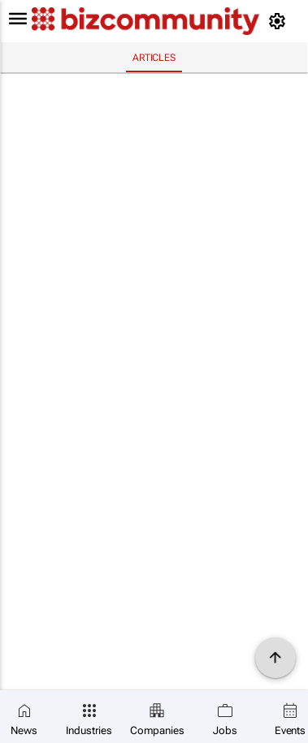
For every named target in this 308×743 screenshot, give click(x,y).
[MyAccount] (280, 21)
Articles (154, 57)
